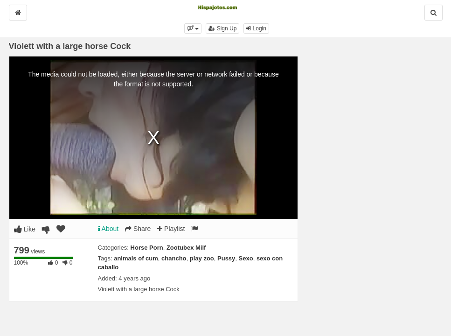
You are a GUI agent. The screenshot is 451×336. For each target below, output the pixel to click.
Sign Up (222, 28)
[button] (192, 28)
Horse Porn (147, 247)
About (108, 228)
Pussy (226, 258)
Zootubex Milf (186, 247)
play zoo (202, 258)
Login (256, 28)
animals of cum (136, 258)
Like (25, 229)
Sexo (246, 258)
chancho (173, 258)
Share (138, 228)
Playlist (171, 228)
